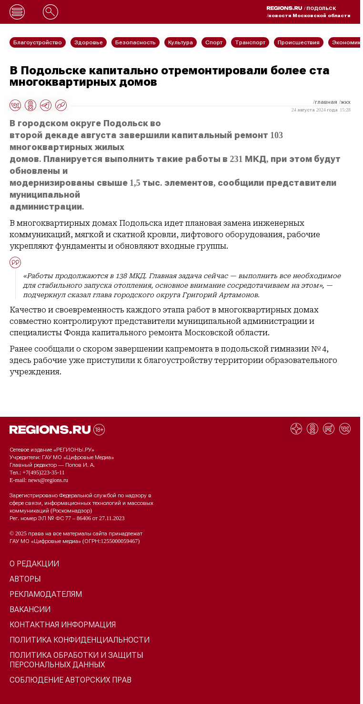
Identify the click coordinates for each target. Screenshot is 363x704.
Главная (326, 102)
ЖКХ (346, 102)
